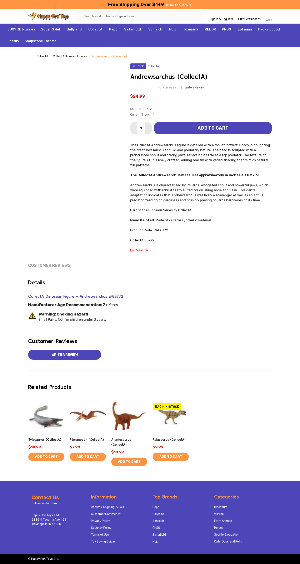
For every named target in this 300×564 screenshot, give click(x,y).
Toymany (190, 29)
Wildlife (219, 514)
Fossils (13, 41)
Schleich (155, 29)
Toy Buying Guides (103, 541)
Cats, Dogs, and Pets (228, 541)
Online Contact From (46, 503)
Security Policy (101, 528)
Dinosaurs (220, 507)
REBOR (210, 29)
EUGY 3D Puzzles (21, 29)
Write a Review (195, 87)
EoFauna (245, 29)
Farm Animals (223, 521)
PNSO (226, 29)
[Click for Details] (179, 5)
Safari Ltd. (133, 29)
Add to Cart (213, 128)
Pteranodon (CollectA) (87, 439)
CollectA (95, 29)
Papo (113, 29)
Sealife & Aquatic (226, 534)
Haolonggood (269, 29)
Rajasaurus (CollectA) (169, 439)
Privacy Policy (100, 521)
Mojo (172, 29)
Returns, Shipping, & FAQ (107, 507)
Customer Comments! (106, 514)
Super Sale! (50, 29)
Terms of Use (100, 534)
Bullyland (74, 29)
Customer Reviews (49, 265)
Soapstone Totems (40, 41)
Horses (218, 528)
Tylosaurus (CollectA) (44, 439)
